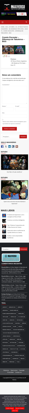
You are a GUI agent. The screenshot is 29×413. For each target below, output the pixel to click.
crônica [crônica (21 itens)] (13, 316)
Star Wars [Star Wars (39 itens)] (14, 352)
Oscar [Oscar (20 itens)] (20, 342)
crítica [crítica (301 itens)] (5, 316)
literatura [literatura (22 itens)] (16, 336)
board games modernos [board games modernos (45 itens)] (9, 313)
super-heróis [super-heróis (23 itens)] (6, 358)
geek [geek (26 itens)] (24, 323)
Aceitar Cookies (9, 408)
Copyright (21, 370)
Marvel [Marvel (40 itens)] (12, 339)
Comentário (6, 84)
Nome (4, 106)
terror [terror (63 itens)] (11, 361)
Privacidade (10, 372)
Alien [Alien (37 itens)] (5, 307)
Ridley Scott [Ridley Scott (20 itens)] (14, 348)
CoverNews (19, 377)
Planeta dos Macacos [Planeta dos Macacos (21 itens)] (9, 345)
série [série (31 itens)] (22, 358)
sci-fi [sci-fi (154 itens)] (22, 348)
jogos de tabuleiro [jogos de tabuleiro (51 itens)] (18, 329)
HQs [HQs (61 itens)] (20, 326)
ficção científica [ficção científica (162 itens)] (8, 323)
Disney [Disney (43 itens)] (5, 319)
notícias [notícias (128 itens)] (13, 342)
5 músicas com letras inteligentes (16, 220)
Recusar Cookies (20, 408)
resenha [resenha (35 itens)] (5, 348)
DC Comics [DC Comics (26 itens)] (21, 316)
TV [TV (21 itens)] (18, 361)
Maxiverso (6, 370)
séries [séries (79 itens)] (5, 361)
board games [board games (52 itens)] (14, 310)
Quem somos (14, 370)
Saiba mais (14, 410)
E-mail (17, 106)
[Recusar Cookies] (27, 404)
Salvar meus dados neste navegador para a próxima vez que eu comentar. (14, 122)
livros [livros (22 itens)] (5, 339)
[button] (2, 22)
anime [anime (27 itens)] (20, 307)
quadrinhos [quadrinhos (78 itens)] (21, 345)
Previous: (19, 62)
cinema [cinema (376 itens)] (21, 313)
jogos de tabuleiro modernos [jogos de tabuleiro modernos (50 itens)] (11, 332)
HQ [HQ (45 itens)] (14, 326)
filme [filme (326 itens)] (17, 323)
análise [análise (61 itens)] (5, 310)
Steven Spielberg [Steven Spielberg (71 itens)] (7, 355)
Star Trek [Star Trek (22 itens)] (6, 352)
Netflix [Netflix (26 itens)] (5, 342)
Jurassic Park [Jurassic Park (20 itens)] (7, 336)
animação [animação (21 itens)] (12, 307)
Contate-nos (18, 372)
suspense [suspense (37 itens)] (15, 358)
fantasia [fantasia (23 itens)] (20, 319)
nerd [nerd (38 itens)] (19, 339)
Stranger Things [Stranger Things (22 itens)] (19, 355)
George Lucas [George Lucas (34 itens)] (7, 326)
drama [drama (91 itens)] (12, 319)
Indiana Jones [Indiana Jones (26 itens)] (7, 329)
